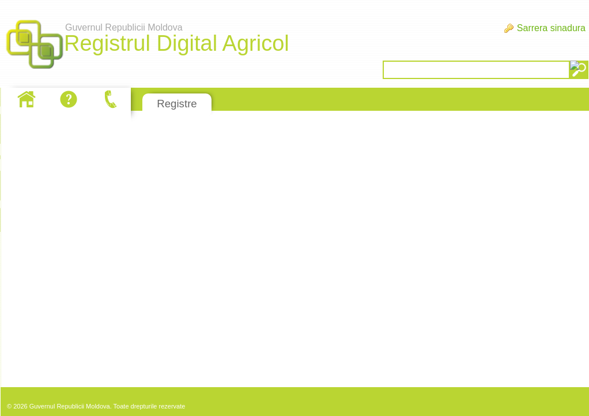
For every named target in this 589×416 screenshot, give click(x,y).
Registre (177, 104)
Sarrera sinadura (551, 28)
